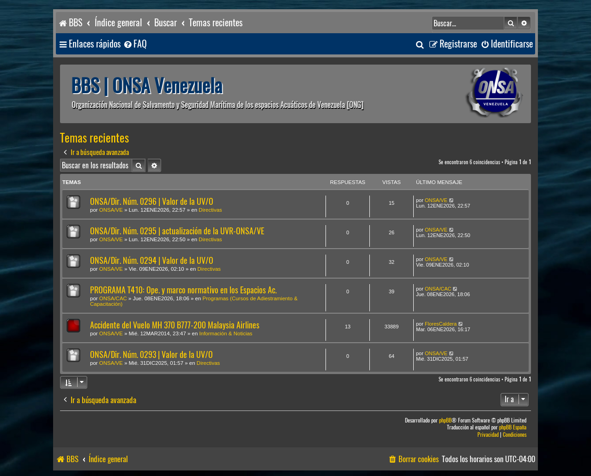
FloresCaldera (441, 324)
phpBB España (512, 427)
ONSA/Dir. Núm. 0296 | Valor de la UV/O (151, 201)
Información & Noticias (226, 333)
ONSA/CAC (113, 298)
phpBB (445, 420)
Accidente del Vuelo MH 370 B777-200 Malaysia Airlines (174, 325)
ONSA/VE (111, 210)
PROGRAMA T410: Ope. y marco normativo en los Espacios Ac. (183, 290)
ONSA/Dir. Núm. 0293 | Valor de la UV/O (151, 354)
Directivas (210, 210)
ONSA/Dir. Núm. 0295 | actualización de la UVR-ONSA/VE (177, 231)
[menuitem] (135, 44)
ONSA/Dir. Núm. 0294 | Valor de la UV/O (151, 260)
